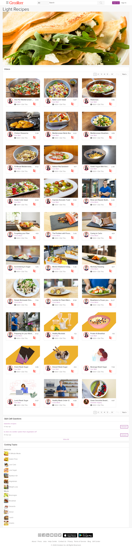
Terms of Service (80, 541)
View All (66, 439)
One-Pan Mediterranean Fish (23, 100)
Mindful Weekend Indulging (61, 267)
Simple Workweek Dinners (23, 300)
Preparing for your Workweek (23, 333)
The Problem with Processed (61, 233)
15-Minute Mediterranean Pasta (23, 166)
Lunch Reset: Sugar (21, 400)
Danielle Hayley (96, 403)
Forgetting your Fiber (22, 233)
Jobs (45, 541)
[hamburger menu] (6, 2)
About (34, 541)
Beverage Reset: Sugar (98, 367)
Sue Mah (17, 102)
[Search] (73, 3)
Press (40, 541)
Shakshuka (94, 100)
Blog (89, 541)
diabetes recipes (10, 424)
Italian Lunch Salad (59, 100)
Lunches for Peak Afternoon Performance (61, 300)
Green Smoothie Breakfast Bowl (99, 400)
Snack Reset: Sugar (21, 367)
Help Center (52, 541)
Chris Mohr (94, 202)
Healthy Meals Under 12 (61, 400)
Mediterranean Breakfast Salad (99, 133)
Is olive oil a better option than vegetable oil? (20, 432)
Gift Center (96, 541)
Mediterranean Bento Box (61, 133)
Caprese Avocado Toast (61, 200)
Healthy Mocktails (58, 333)
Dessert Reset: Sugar (60, 367)
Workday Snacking (97, 267)
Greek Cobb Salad (21, 200)
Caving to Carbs (96, 233)
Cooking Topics (10, 445)
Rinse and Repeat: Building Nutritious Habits (99, 200)
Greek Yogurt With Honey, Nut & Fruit (99, 166)
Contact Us (62, 541)
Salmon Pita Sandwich (60, 166)
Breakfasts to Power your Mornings (99, 300)
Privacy (70, 541)
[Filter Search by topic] (43, 3)
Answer (124, 427)
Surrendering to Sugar (22, 267)
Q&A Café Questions (12, 419)
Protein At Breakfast (97, 333)
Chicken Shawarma (21, 133)
